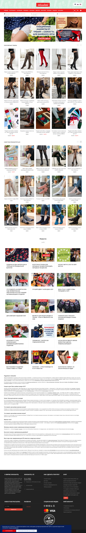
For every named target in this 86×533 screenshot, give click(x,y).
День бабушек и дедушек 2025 (16, 315)
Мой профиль (80, 10)
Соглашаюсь (9, 530)
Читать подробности (13, 527)
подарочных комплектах (62, 422)
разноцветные (7, 389)
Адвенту (10, 383)
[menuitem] (6, 10)
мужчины (50, 392)
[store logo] (43, 5)
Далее (43, 242)
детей (64, 379)
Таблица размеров (47, 486)
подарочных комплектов (31, 382)
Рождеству (6, 383)
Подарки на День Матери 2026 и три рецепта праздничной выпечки (16, 266)
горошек (73, 388)
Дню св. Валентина (50, 382)
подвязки (9, 380)
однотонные (13, 389)
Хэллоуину (57, 382)
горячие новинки (18, 390)
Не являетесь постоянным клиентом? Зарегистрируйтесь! (71, 511)
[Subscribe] (14, 509)
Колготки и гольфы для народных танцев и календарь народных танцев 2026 (42, 266)
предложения (45, 390)
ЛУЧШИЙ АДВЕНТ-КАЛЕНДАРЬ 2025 (42, 289)
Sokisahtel (29, 506)
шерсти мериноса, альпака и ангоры (62, 421)
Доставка (46, 480)
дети (58, 392)
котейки (28, 389)
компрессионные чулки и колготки (51, 380)
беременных (37, 380)
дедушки (76, 382)
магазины (25, 452)
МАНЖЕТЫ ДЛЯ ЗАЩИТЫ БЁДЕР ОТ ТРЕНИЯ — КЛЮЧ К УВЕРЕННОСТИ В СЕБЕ (42, 317)
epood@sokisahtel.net (74, 450)
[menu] (34, 10)
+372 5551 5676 (29, 485)
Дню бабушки (70, 382)
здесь (18, 422)
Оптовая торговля (48, 482)
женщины (54, 392)
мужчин (60, 379)
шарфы (76, 422)
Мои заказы (66, 507)
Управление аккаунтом (69, 505)
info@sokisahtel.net (66, 434)
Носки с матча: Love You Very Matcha (70, 486)
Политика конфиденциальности (50, 484)
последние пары (30, 390)
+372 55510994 (52, 450)
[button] (81, 142)
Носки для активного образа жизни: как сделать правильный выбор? (67, 342)
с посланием (55, 394)
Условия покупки (47, 478)
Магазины (60, 10)
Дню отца (62, 382)
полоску (78, 388)
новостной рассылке (52, 440)
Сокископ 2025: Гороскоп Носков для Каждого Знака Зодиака (67, 317)
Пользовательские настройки (26, 530)
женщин (56, 379)
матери (65, 382)
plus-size (42, 380)
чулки (5, 380)
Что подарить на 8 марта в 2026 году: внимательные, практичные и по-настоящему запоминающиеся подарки (71, 490)
